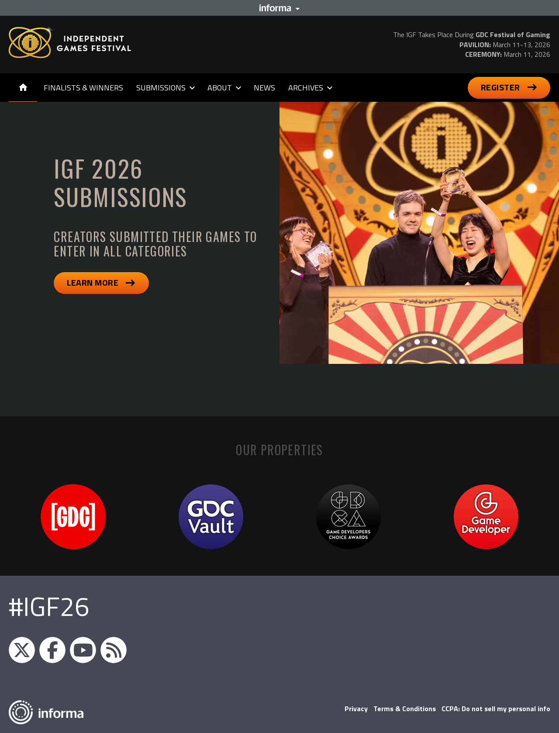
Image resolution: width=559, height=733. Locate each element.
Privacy (356, 708)
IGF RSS (113, 650)
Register (500, 87)
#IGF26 (49, 606)
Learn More (92, 282)
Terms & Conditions (404, 708)
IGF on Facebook (52, 650)
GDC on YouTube (83, 650)
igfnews (22, 650)
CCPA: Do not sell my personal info (496, 708)
